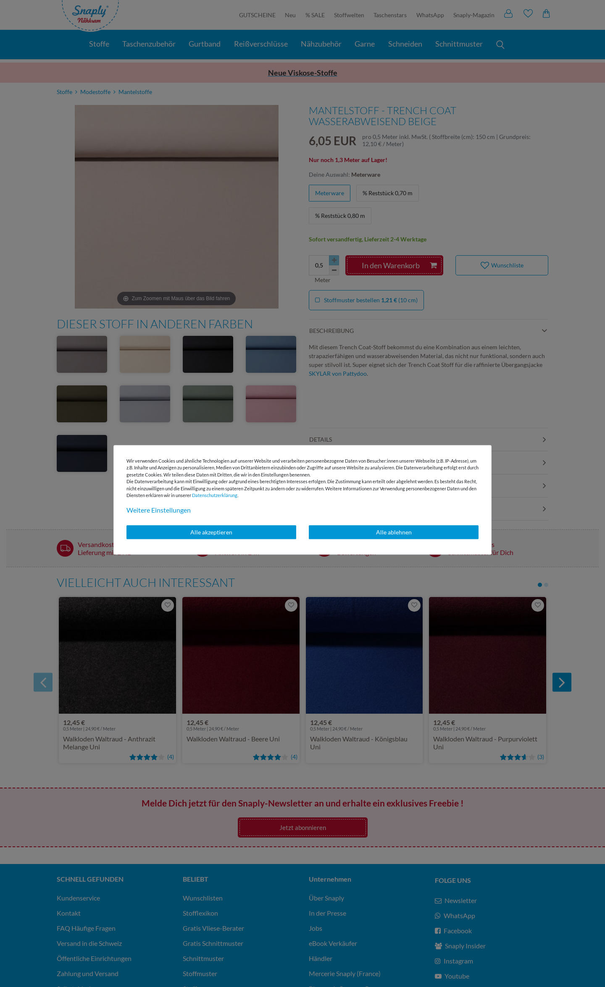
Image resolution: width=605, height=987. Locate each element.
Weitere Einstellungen (158, 510)
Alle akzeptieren (211, 532)
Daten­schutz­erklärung (214, 495)
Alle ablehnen (394, 532)
